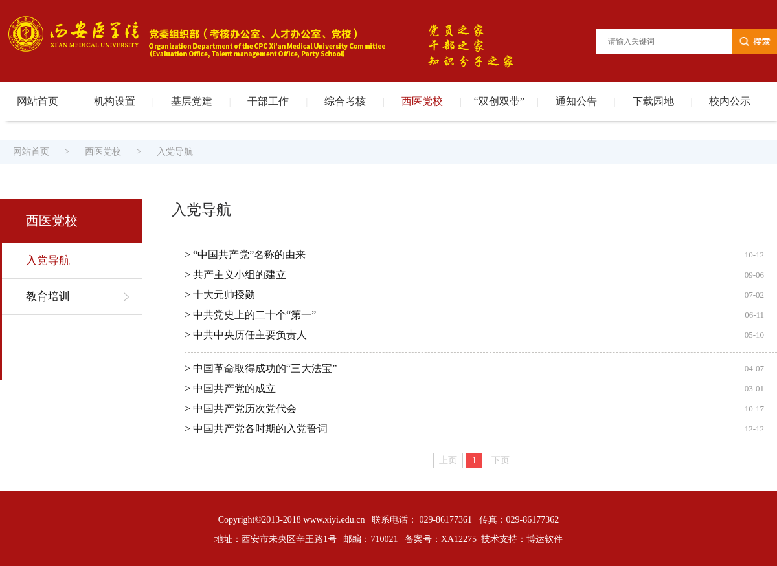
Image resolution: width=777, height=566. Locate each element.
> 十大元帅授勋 (220, 294)
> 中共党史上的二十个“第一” (250, 314)
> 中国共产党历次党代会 (241, 408)
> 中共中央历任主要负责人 (246, 334)
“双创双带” (499, 101)
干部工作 (268, 101)
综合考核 (345, 101)
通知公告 (576, 101)
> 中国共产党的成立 (230, 388)
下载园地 (653, 101)
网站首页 (37, 101)
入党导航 (175, 152)
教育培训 (48, 296)
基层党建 (191, 101)
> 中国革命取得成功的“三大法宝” (261, 368)
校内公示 (729, 101)
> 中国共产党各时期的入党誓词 (256, 428)
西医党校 (422, 101)
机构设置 (114, 101)
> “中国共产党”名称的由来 (245, 254)
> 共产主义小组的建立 (235, 274)
